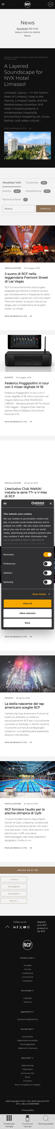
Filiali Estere (27, 1069)
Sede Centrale (27, 1065)
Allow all (27, 603)
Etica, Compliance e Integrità (27, 1085)
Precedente (14, 886)
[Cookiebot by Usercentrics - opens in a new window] (32, 504)
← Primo (14, 879)
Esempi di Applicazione (27, 1019)
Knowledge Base (27, 1044)
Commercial (27, 977)
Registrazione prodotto (27, 1040)
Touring (27, 969)
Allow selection (27, 613)
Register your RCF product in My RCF (42, 927)
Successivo (14, 893)
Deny (27, 623)
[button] (27, 870)
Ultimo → (13, 900)
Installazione (27, 973)
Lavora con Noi (27, 1073)
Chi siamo (27, 1081)
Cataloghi (27, 998)
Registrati (22, 28)
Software (28, 1002)
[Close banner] (51, 504)
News (27, 1077)
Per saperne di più (15, 128)
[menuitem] (27, 1110)
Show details (39, 594)
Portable (27, 965)
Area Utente (27, 1036)
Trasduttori (27, 981)
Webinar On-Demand (27, 1048)
